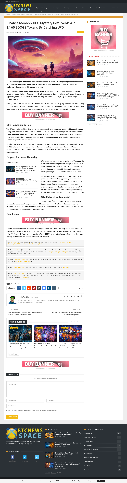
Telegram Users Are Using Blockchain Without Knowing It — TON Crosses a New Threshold (107, 117)
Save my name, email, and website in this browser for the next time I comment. (32, 410)
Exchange (56, 8)
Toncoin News (88, 445)
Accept (101, 481)
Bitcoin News (88, 433)
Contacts (7, 1)
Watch (14, 447)
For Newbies (103, 8)
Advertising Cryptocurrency (18, 1)
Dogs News (81, 32)
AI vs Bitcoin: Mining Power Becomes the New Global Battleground (105, 73)
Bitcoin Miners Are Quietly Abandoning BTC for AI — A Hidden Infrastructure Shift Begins (108, 95)
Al (93, 8)
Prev (11, 354)
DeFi (85, 8)
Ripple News (87, 470)
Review (65, 267)
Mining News (88, 453)
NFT (77, 8)
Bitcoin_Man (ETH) (66, 242)
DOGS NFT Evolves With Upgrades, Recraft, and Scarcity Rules (26, 180)
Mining (68, 8)
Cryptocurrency (42, 8)
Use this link (20, 259)
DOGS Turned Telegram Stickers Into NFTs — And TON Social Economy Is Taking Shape (26, 193)
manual (25, 277)
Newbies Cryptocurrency (91, 457)
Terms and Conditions (23, 261)
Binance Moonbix (15, 283)
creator (14, 242)
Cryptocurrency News (90, 437)
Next (16, 354)
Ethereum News (88, 441)
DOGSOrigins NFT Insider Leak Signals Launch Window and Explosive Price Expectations (26, 168)
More (115, 6)
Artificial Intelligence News (91, 449)
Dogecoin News (88, 461)
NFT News (87, 466)
